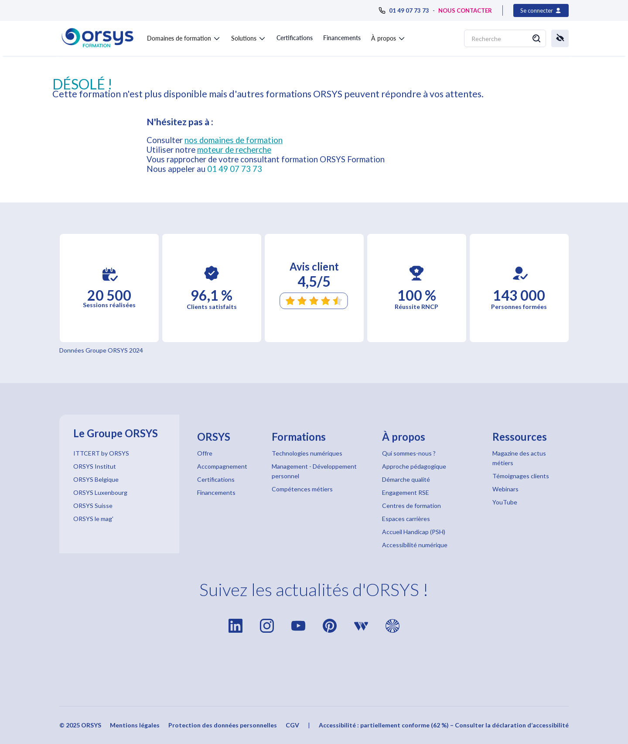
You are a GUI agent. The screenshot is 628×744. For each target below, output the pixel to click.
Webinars (505, 489)
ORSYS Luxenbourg (100, 492)
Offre (204, 453)
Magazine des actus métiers (519, 457)
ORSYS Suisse (93, 505)
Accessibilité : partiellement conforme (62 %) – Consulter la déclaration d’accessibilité (444, 725)
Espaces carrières (406, 518)
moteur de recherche (234, 149)
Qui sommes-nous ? (409, 453)
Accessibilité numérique (414, 545)
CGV (292, 725)
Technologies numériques (307, 453)
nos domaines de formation (233, 140)
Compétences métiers (302, 489)
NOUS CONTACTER (465, 10)
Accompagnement (222, 466)
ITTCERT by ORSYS (101, 453)
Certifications (294, 37)
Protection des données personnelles (222, 725)
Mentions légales (135, 725)
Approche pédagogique (414, 466)
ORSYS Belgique (96, 479)
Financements (342, 37)
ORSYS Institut (94, 466)
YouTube (504, 502)
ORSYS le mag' (93, 518)
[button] (184, 36)
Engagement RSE (405, 492)
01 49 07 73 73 (234, 169)
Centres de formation (411, 505)
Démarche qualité (406, 479)
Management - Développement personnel (314, 471)
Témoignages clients (520, 476)
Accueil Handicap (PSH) (413, 531)
